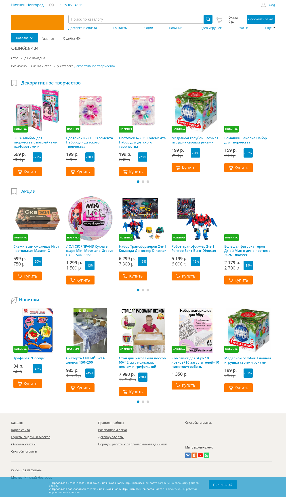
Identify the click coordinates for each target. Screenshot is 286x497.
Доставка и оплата (82, 28)
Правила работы (111, 423)
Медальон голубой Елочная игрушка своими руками (195, 140)
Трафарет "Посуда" (29, 358)
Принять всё (223, 484)
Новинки (175, 28)
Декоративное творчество (94, 66)
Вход (271, 5)
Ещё (268, 28)
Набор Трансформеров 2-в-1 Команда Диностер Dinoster (142, 248)
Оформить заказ (260, 19)
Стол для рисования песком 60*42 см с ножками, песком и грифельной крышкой (142, 362)
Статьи (243, 28)
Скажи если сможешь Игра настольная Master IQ (36, 248)
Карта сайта (20, 430)
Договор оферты (111, 437)
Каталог (17, 423)
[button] (138, 181)
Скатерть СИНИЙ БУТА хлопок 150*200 (85, 360)
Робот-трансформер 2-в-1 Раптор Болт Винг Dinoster (194, 248)
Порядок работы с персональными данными (132, 444)
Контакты (120, 28)
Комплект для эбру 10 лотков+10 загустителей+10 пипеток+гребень (195, 362)
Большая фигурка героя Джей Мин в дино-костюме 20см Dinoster (247, 250)
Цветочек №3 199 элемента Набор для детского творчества (89, 142)
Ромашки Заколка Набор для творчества (245, 140)
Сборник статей (23, 444)
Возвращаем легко (112, 430)
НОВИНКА (20, 129)
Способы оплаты (24, 451)
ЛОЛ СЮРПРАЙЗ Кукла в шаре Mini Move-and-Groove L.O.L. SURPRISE (89, 250)
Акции (148, 28)
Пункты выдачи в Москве (30, 437)
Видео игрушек (210, 28)
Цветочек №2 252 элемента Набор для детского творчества (142, 142)
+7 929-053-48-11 (70, 5)
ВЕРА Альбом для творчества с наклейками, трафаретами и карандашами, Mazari (35, 142)
